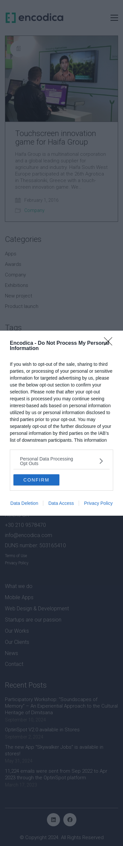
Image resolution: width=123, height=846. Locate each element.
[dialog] (61, 423)
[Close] (110, 343)
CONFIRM (36, 479)
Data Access (61, 503)
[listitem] (61, 461)
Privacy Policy (98, 503)
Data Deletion (24, 503)
